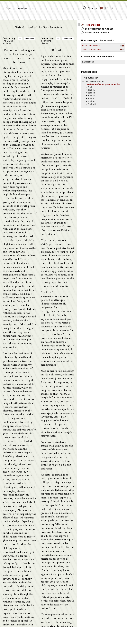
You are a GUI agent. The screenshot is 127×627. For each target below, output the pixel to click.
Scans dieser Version (110, 37)
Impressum (103, 618)
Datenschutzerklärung (108, 621)
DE (102, 8)
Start (8, 8)
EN (107, 8)
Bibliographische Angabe (112, 30)
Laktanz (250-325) (41, 28)
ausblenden (38, 40)
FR (111, 8)
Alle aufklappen (109, 96)
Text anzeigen (111, 25)
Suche (90, 8)
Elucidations (106, 80)
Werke (22, 8)
